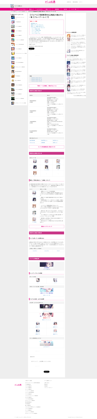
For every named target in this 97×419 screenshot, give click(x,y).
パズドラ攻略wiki (28, 387)
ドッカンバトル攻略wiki (29, 390)
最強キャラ (31, 9)
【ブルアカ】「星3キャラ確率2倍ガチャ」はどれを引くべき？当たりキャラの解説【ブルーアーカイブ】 (78, 43)
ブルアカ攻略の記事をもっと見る (80, 95)
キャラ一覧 (73, 9)
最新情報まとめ (34, 23)
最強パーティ (48, 9)
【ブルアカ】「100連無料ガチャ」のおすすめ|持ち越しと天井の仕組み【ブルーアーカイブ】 (78, 47)
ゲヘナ (58, 250)
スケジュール (32, 142)
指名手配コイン (44, 140)
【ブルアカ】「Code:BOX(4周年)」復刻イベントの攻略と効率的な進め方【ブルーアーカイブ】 (76, 60)
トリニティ (35, 250)
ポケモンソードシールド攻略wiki (31, 413)
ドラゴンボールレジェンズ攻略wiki (31, 395)
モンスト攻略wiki (28, 389)
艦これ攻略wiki (28, 405)
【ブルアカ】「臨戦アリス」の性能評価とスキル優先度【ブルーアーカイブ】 (78, 63)
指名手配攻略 (32, 140)
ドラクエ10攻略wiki (28, 408)
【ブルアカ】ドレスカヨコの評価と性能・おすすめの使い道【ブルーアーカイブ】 (78, 39)
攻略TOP (15, 9)
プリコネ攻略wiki (28, 394)
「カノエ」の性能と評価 (36, 30)
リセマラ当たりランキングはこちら (38, 27)
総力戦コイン (55, 140)
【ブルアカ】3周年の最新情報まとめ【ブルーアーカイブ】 (77, 51)
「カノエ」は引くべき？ (36, 33)
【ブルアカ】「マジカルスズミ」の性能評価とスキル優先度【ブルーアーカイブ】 (78, 82)
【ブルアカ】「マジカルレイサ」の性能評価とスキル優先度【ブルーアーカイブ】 (78, 78)
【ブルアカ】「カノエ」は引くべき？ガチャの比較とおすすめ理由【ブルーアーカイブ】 (76, 93)
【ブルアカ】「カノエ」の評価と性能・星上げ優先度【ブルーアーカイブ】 (78, 90)
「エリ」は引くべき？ (35, 31)
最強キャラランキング (46, 226)
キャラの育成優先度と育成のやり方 (46, 146)
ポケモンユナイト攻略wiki (30, 400)
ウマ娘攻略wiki (28, 384)
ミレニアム (46, 250)
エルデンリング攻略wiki (29, 411)
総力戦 (65, 9)
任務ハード (55, 142)
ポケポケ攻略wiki (28, 397)
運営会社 (46, 384)
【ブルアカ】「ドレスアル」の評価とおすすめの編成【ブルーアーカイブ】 (78, 36)
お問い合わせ (46, 382)
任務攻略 (43, 142)
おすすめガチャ (40, 9)
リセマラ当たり (23, 9)
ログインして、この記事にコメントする (41, 361)
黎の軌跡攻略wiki (28, 402)
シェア (30, 50)
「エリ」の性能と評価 (35, 29)
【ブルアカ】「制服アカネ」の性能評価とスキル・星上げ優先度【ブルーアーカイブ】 (78, 74)
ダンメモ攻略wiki (28, 410)
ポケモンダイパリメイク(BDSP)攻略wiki (32, 382)
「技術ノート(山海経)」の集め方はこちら (47, 85)
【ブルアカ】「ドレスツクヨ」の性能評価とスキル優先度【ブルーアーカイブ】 (78, 71)
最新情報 (57, 9)
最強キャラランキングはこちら (37, 24)
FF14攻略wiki (27, 403)
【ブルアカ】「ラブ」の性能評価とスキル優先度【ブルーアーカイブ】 (78, 86)
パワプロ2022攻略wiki (29, 398)
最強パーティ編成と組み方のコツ (37, 26)
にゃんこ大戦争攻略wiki (29, 392)
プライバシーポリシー (48, 387)
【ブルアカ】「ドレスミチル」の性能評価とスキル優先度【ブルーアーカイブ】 (78, 67)
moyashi (33, 44)
